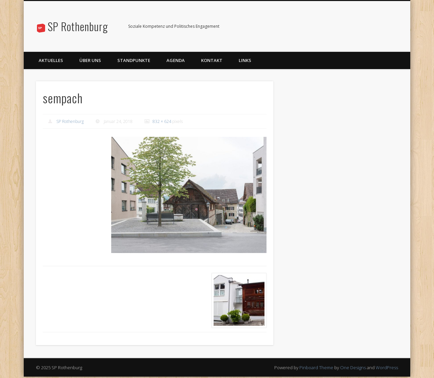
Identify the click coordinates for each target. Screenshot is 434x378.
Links (245, 60)
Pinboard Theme (316, 367)
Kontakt (211, 60)
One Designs (353, 367)
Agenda (175, 60)
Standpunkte (133, 60)
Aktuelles (51, 60)
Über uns (90, 60)
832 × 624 (162, 121)
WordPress (387, 367)
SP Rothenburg (78, 26)
